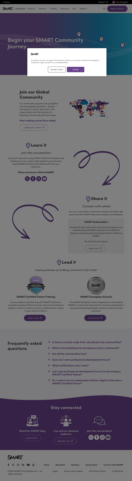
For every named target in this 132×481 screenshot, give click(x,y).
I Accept (76, 69)
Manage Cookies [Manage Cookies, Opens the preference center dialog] (56, 69)
